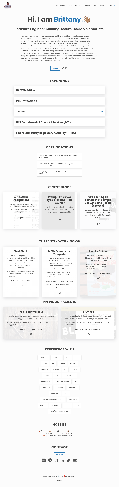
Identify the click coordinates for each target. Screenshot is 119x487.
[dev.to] (44, 460)
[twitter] (68, 460)
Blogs (87, 5)
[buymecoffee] (75, 460)
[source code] (22, 286)
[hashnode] (50, 460)
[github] (63, 68)
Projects (78, 5)
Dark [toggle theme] (111, 5)
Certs (70, 5)
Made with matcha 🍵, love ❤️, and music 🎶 (59, 476)
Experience (60, 5)
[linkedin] (66, 68)
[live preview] (21, 218)
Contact (103, 5)
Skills (95, 5)
